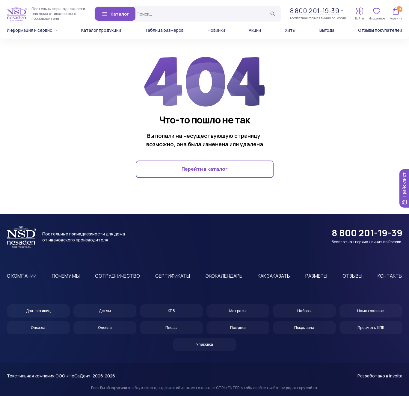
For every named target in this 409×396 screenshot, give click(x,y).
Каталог (115, 14)
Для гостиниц (38, 310)
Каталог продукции (101, 30)
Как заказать (274, 276)
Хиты (290, 30)
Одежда (38, 327)
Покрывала (304, 327)
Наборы (304, 310)
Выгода (326, 30)
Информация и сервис (29, 30)
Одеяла (105, 327)
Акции (255, 30)
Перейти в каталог (205, 169)
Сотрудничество (117, 276)
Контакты (390, 276)
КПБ (171, 310)
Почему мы (66, 276)
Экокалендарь (223, 276)
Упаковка (204, 344)
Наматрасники (370, 310)
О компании (22, 276)
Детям (105, 310)
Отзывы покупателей (380, 30)
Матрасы (237, 310)
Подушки (238, 327)
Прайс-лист (404, 188)
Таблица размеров (164, 30)
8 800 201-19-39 (314, 10)
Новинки (216, 30)
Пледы (171, 327)
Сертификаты (172, 276)
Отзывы (352, 276)
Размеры (316, 276)
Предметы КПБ (370, 327)
